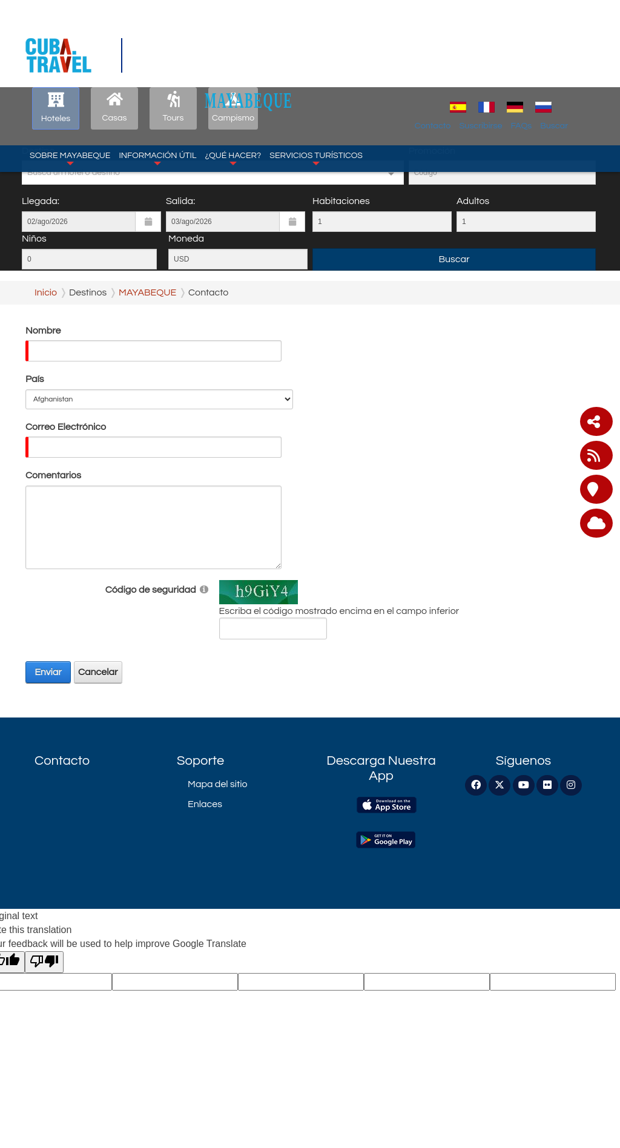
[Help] (204, 588)
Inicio (46, 292)
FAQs (555, 62)
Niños (34, 238)
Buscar (588, 62)
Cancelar (98, 672)
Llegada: (40, 201)
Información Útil (157, 95)
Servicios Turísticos (316, 95)
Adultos (473, 201)
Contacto (467, 62)
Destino (38, 151)
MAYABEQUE (319, 37)
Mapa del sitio (218, 784)
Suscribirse (514, 62)
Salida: (180, 201)
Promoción (432, 151)
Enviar (48, 672)
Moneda (186, 238)
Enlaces (205, 804)
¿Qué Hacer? (233, 95)
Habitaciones (341, 201)
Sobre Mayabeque (70, 95)
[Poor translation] (44, 962)
